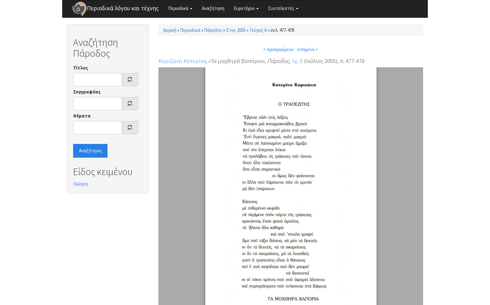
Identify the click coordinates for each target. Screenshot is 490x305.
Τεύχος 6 (258, 30)
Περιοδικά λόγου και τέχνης (123, 8)
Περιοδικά (180, 8)
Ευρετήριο (246, 8)
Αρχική (169, 30)
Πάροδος (213, 30)
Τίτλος (80, 68)
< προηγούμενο (278, 49)
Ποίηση (80, 184)
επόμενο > (308, 49)
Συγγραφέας (87, 92)
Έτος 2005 (236, 30)
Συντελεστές (283, 8)
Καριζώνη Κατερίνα (182, 60)
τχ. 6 (297, 60)
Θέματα (82, 116)
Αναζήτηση (213, 8)
